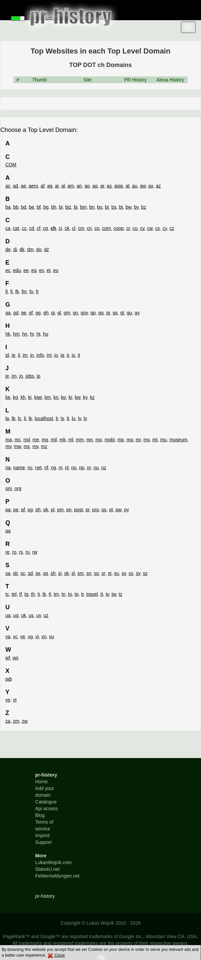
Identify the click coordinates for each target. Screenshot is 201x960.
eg (34, 270)
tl (50, 594)
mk (62, 439)
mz (44, 446)
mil (54, 439)
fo (32, 291)
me (36, 439)
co (96, 228)
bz (143, 207)
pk (45, 509)
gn (75, 312)
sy (138, 573)
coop (118, 228)
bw (128, 207)
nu (96, 467)
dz (46, 249)
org (17, 488)
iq (62, 355)
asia (118, 185)
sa (7, 573)
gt (122, 312)
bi (61, 207)
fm (24, 291)
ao (87, 185)
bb (15, 207)
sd (30, 573)
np (82, 467)
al (63, 185)
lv (79, 418)
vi (37, 636)
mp (120, 439)
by (136, 207)
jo (21, 376)
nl (67, 467)
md (26, 439)
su (116, 573)
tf (20, 594)
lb (13, 418)
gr (108, 312)
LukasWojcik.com (53, 862)
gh (46, 312)
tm (56, 594)
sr (103, 573)
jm (14, 376)
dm (30, 249)
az (158, 185)
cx (157, 228)
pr (88, 509)
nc (30, 467)
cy (164, 228)
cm (81, 228)
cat (16, 228)
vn (43, 636)
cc (24, 228)
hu (45, 334)
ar (102, 185)
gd (15, 312)
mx (26, 446)
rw (34, 552)
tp (76, 594)
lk (30, 418)
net (38, 467)
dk (21, 249)
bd (24, 207)
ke (7, 397)
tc (7, 594)
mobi (110, 439)
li (25, 418)
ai (57, 185)
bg (46, 207)
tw (114, 594)
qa (8, 531)
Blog (40, 815)
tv (107, 594)
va (7, 636)
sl (73, 573)
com (106, 228)
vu (51, 636)
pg (30, 509)
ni (60, 467)
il (19, 355)
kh (23, 397)
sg (45, 573)
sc (22, 573)
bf (39, 207)
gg (38, 312)
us (31, 615)
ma (8, 439)
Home (41, 781)
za (7, 721)
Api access (46, 808)
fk (17, 291)
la (7, 418)
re (7, 552)
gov (84, 312)
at (127, 185)
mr (138, 439)
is (73, 355)
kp (63, 397)
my (36, 446)
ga (8, 312)
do (39, 249)
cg (45, 228)
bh (53, 207)
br (107, 207)
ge (24, 312)
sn (88, 573)
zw (25, 721)
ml (70, 439)
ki (30, 397)
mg (45, 439)
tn (63, 594)
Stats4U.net (47, 869)
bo (99, 207)
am (70, 185)
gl (59, 312)
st (109, 573)
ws (15, 657)
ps (104, 509)
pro (95, 509)
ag (50, 185)
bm (83, 207)
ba (8, 207)
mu (163, 439)
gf (31, 312)
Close (56, 955)
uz (45, 615)
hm (16, 334)
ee (26, 270)
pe (15, 509)
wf (7, 657)
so (96, 573)
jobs (30, 376)
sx (131, 573)
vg (30, 636)
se (38, 573)
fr (37, 291)
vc (15, 636)
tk (44, 594)
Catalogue (46, 801)
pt (111, 509)
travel (92, 594)
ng (53, 467)
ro (14, 552)
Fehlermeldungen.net (57, 876)
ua (8, 615)
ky (85, 397)
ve (22, 636)
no (74, 467)
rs (21, 552)
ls (62, 418)
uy (38, 615)
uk (23, 615)
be (31, 207)
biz (68, 207)
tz (120, 594)
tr (82, 594)
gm (67, 312)
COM (10, 164)
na (8, 467)
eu (55, 270)
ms (147, 439)
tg (26, 594)
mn (89, 439)
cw (149, 228)
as (109, 185)
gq (101, 312)
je (7, 376)
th (33, 594)
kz (92, 397)
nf (46, 467)
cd (31, 228)
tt (101, 594)
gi (53, 312)
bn (92, 207)
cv (142, 228)
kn (55, 397)
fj (11, 291)
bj (76, 207)
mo (98, 439)
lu (74, 418)
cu (135, 228)
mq (130, 439)
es (41, 270)
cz (171, 228)
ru (28, 552)
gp (93, 312)
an (79, 185)
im (25, 355)
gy (137, 312)
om (8, 488)
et (49, 270)
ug (15, 615)
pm (60, 509)
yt (15, 699)
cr (128, 228)
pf (23, 509)
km (48, 397)
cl (73, 228)
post (78, 509)
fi (6, 291)
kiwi (38, 397)
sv (123, 573)
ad (15, 185)
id (7, 355)
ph (38, 509)
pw (118, 509)
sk (66, 573)
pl (52, 509)
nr (89, 467)
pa (8, 509)
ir (68, 355)
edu (17, 270)
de (8, 249)
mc (17, 439)
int (49, 355)
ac (7, 185)
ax (150, 185)
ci (60, 228)
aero (33, 185)
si (59, 573)
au (135, 185)
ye (7, 699)
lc (19, 418)
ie (13, 355)
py (126, 509)
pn (68, 509)
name (19, 467)
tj (39, 594)
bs (113, 207)
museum (178, 439)
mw (17, 446)
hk (7, 334)
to (70, 594)
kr (70, 397)
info (40, 355)
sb (15, 573)
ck (67, 228)
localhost (44, 418)
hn (25, 334)
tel (14, 594)
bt (121, 207)
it (79, 355)
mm (80, 439)
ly (85, 418)
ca (7, 228)
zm (16, 721)
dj (15, 249)
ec (7, 270)
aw (143, 185)
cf (38, 228)
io (56, 355)
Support (43, 842)
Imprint (42, 835)
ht (39, 334)
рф (8, 679)
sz (145, 573)
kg (15, 397)
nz (103, 467)
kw (77, 397)
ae (23, 185)
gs (115, 312)
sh (53, 573)
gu (129, 312)
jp (38, 376)
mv (8, 446)
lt (68, 418)
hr (32, 334)
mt (155, 439)
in (32, 355)
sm (81, 573)
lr (57, 418)
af (43, 185)
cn (89, 228)
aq (95, 185)
